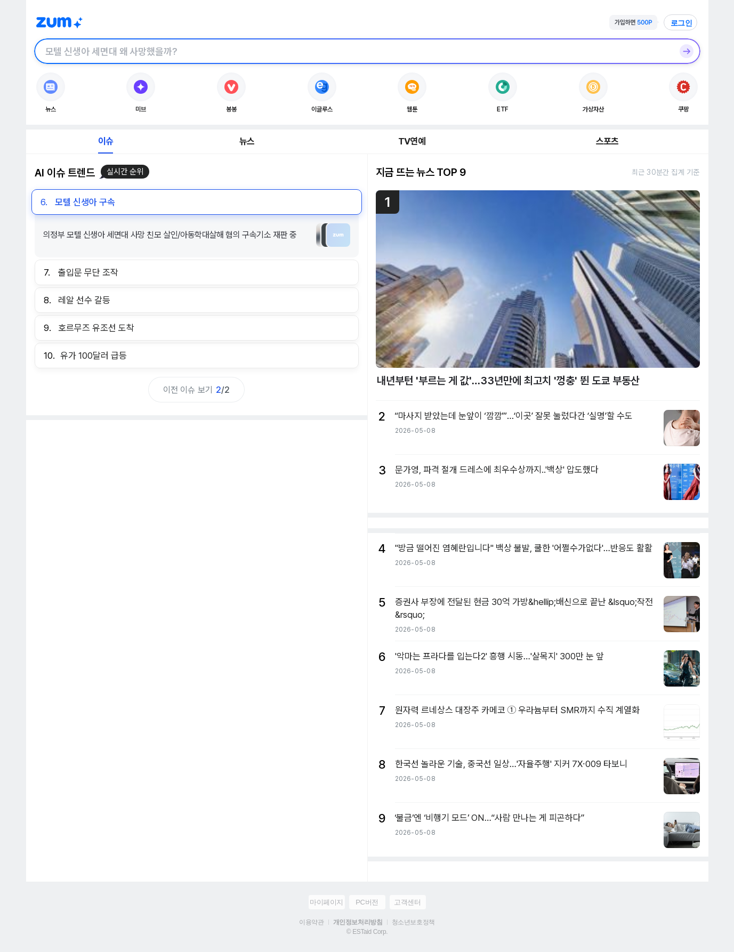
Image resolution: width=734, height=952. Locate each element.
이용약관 (311, 922)
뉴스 (246, 141)
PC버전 (367, 902)
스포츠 (607, 141)
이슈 (105, 141)
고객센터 (407, 902)
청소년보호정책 (413, 922)
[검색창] (353, 51)
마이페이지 (326, 902)
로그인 (682, 23)
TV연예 (411, 141)
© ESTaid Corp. (367, 931)
